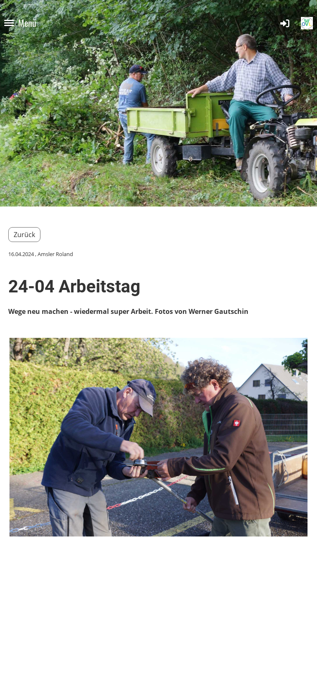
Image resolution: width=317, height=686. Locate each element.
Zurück (24, 234)
